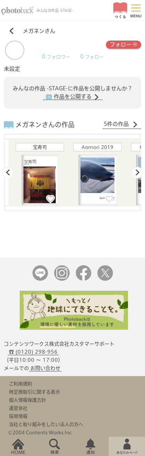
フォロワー (56, 56)
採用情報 (18, 416)
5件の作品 (121, 124)
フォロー (123, 44)
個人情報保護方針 (27, 400)
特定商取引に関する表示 (34, 392)
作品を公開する (72, 97)
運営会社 (18, 408)
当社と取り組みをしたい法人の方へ (46, 424)
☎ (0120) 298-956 (33, 351)
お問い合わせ (45, 368)
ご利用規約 (20, 383)
